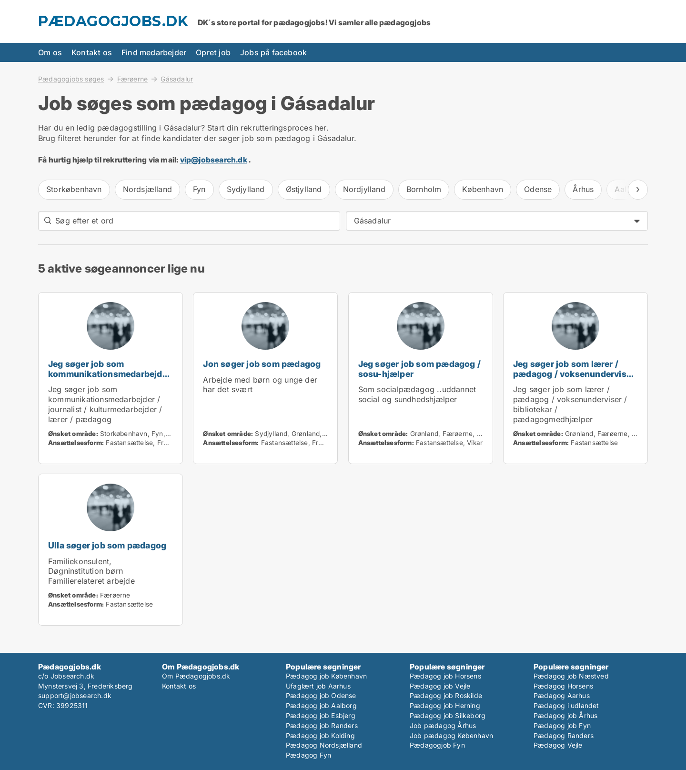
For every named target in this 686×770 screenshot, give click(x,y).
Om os (50, 52)
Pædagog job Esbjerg (320, 715)
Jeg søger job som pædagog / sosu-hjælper (419, 369)
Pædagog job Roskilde (446, 695)
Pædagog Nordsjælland (324, 745)
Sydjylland (246, 189)
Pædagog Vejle (558, 745)
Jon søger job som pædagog (262, 364)
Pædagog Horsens (563, 686)
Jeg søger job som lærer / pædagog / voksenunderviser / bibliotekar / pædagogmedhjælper (574, 378)
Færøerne (132, 78)
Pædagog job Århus (565, 715)
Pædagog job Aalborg (321, 705)
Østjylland (304, 189)
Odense (538, 189)
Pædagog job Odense (321, 695)
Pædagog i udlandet (566, 705)
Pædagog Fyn (308, 755)
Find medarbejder (153, 52)
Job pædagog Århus (443, 725)
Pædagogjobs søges (71, 78)
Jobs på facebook (273, 52)
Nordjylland (364, 189)
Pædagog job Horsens (445, 676)
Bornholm (424, 189)
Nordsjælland (147, 189)
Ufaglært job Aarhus (318, 686)
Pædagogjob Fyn (437, 745)
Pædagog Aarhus (562, 695)
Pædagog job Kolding (320, 735)
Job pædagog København (451, 735)
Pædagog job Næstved (571, 676)
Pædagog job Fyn (562, 725)
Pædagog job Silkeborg (447, 715)
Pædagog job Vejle (440, 686)
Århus (583, 189)
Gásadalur (177, 79)
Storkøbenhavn (74, 189)
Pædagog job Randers (322, 725)
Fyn (199, 189)
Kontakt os (91, 52)
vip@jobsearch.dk (213, 159)
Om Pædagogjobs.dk (196, 676)
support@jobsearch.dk (74, 695)
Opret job (213, 52)
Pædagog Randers (564, 735)
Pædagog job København (326, 676)
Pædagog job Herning (445, 705)
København (482, 189)
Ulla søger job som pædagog (107, 545)
